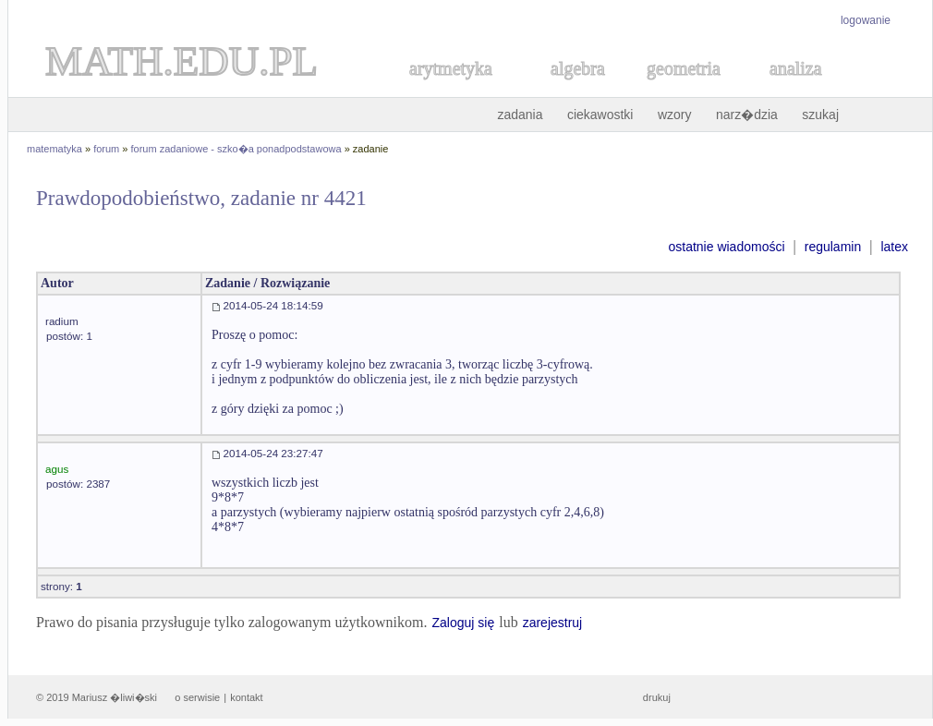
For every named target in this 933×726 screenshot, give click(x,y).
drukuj (657, 697)
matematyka (54, 148)
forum (106, 148)
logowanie (866, 20)
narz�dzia (747, 114)
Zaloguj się (462, 622)
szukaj (820, 114)
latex (894, 246)
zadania (519, 114)
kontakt (246, 697)
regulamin (833, 246)
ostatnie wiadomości (726, 246)
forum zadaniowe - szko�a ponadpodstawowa (236, 148)
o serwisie (197, 697)
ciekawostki (600, 114)
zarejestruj (553, 622)
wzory (675, 114)
